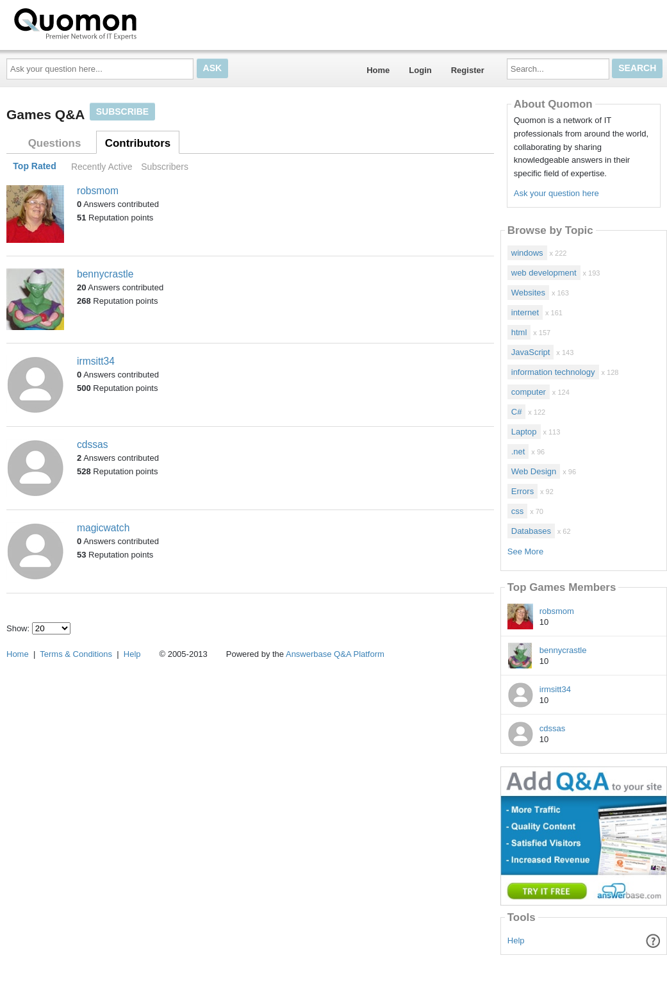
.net (518, 451)
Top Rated (34, 167)
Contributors (137, 143)
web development (544, 272)
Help (516, 940)
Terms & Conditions (76, 654)
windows (527, 253)
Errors (522, 491)
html (519, 332)
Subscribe (122, 111)
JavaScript (530, 352)
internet (525, 312)
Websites (528, 292)
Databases (531, 531)
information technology (553, 372)
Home (378, 70)
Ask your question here (556, 193)
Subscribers (164, 167)
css (517, 511)
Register (467, 70)
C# (516, 412)
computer (528, 392)
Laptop (524, 431)
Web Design (534, 471)
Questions (54, 143)
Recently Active (102, 167)
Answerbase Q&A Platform (335, 654)
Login (420, 70)
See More (525, 551)
